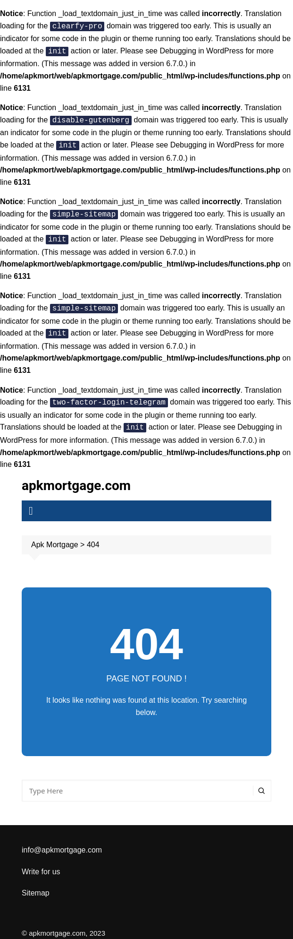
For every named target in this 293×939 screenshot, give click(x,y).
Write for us (41, 862)
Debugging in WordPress (201, 50)
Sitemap (36, 883)
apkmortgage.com (76, 476)
